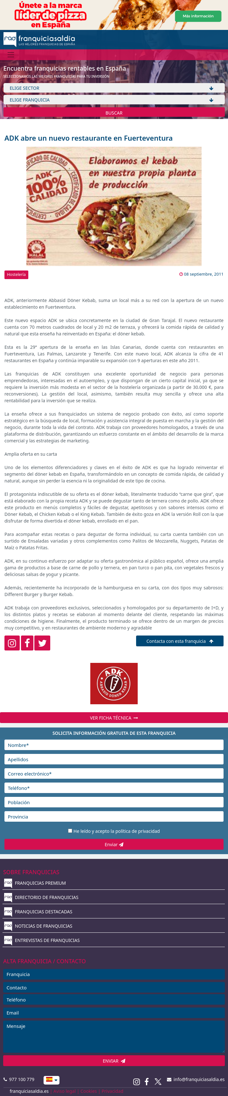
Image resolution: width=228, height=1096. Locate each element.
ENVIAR (114, 1061)
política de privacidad (137, 831)
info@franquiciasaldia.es (196, 1079)
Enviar (114, 844)
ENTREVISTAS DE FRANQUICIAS (42, 940)
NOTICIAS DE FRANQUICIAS (38, 926)
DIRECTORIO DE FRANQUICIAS (41, 897)
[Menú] (10, 54)
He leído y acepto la (116, 831)
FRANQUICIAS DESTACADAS (38, 912)
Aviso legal (64, 1091)
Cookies (88, 1091)
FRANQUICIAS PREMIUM (35, 883)
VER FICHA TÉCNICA (114, 718)
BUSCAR (114, 113)
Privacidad (112, 1091)
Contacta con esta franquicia (179, 641)
